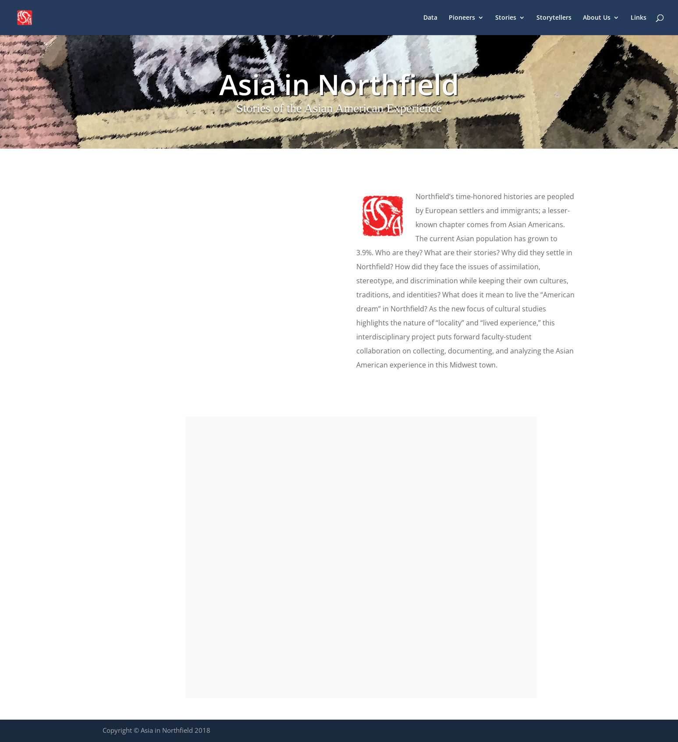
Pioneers (462, 17)
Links (638, 17)
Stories (505, 17)
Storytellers (554, 17)
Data (430, 17)
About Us (597, 17)
